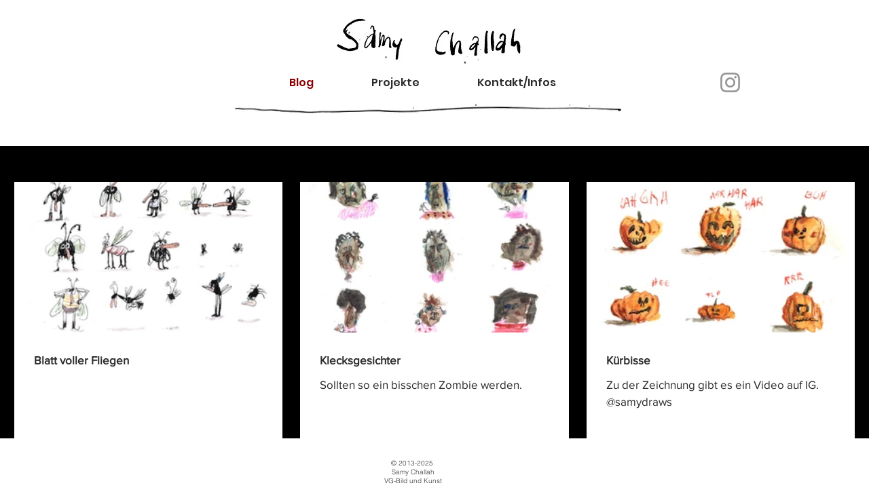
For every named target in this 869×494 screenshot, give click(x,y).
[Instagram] (730, 82)
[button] (528, 82)
